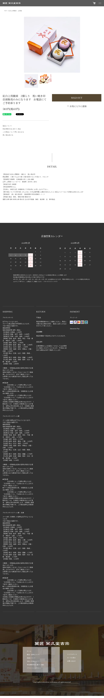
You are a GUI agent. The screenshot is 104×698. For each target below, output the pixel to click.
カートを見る (71, 658)
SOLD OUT (76, 97)
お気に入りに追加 (77, 106)
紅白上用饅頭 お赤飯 (15, 10)
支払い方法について (33, 661)
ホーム (29, 651)
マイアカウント (72, 654)
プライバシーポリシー (34, 668)
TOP (5, 10)
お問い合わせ (71, 661)
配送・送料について (33, 654)
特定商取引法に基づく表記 (12, 129)
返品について (7, 126)
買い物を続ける (8, 135)
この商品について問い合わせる (13, 132)
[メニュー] (100, 3)
